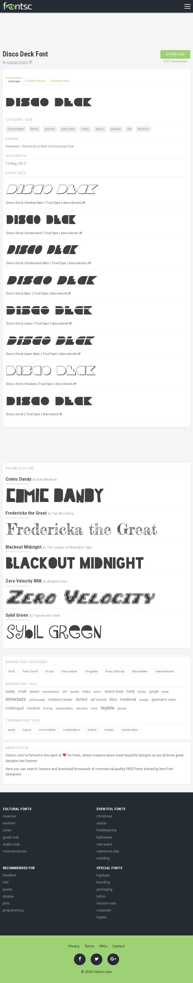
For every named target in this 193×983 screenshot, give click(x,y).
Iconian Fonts (17, 62)
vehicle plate (37, 699)
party (11, 730)
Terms (89, 946)
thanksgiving (106, 830)
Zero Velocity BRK (24, 581)
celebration (71, 730)
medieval (128, 699)
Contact (118, 946)
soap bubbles (64, 708)
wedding (103, 858)
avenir (97, 691)
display (8, 896)
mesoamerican (14, 851)
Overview (14, 81)
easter (101, 823)
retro (85, 129)
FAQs (103, 946)
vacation (33, 708)
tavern (34, 692)
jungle (154, 692)
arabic (92, 730)
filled (34, 129)
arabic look (11, 844)
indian (109, 730)
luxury (27, 730)
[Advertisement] (68, 32)
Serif (11, 671)
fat (129, 129)
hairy (94, 708)
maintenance (50, 691)
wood (165, 691)
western (9, 823)
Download (175, 54)
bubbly (10, 692)
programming (13, 910)
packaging (104, 889)
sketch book (114, 692)
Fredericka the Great (26, 513)
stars (86, 692)
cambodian (129, 730)
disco (100, 129)
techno (143, 129)
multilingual (15, 708)
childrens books (60, 700)
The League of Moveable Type (69, 547)
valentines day (107, 851)
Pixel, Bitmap (115, 671)
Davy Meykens (47, 479)
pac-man (68, 129)
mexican (9, 816)
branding (103, 882)
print (6, 903)
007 (64, 691)
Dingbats (91, 671)
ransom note (106, 903)
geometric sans (163, 700)
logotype (103, 875)
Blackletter (140, 671)
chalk (22, 692)
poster (115, 129)
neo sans (82, 708)
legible (107, 708)
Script (49, 671)
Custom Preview (35, 80)
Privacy (73, 946)
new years (104, 844)
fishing (47, 708)
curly (130, 691)
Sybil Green (17, 615)
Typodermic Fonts (47, 616)
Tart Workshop (63, 513)
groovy (50, 129)
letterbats (16, 699)
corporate (103, 910)
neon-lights (47, 730)
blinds (142, 691)
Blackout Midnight (24, 547)
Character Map (59, 80)
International (164, 671)
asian (7, 830)
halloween (104, 837)
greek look (11, 837)
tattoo (101, 896)
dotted (81, 699)
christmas (104, 816)
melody (143, 699)
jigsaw (121, 708)
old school (98, 700)
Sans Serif (30, 671)
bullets (74, 691)
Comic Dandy (19, 479)
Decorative (16, 129)
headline (9, 875)
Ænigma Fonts (57, 581)
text (6, 882)
